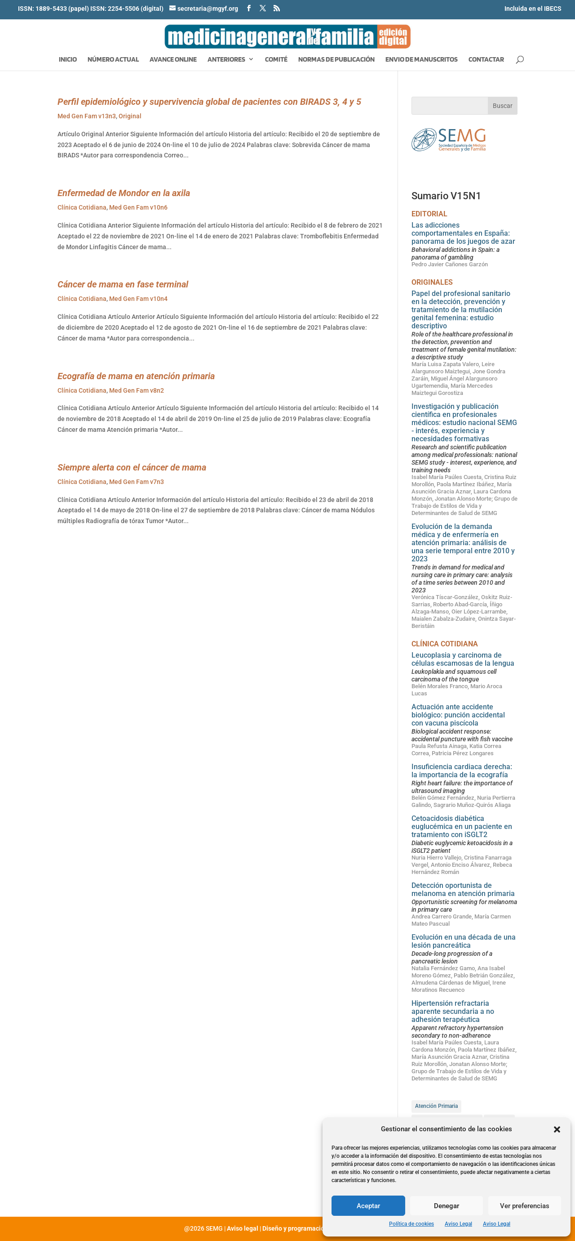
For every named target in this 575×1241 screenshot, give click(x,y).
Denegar (446, 1206)
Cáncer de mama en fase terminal (123, 284)
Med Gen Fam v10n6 (138, 207)
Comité (276, 59)
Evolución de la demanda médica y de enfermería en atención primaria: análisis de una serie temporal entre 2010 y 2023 (463, 542)
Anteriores (226, 59)
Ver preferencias (524, 1206)
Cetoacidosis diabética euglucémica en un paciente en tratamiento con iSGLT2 (461, 826)
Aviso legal (242, 1228)
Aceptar (368, 1206)
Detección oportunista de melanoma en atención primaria (463, 889)
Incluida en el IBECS (533, 8)
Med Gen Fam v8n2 (136, 390)
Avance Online (173, 59)
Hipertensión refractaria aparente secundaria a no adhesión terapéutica (452, 1011)
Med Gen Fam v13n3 (87, 116)
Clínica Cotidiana (82, 207)
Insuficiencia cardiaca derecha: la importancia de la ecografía (461, 770)
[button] (557, 1129)
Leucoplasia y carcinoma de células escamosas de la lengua (462, 659)
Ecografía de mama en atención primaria (136, 376)
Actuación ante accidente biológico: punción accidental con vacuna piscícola (458, 715)
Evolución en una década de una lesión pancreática (463, 941)
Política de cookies (411, 1224)
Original (130, 116)
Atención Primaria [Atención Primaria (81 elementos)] (436, 1106)
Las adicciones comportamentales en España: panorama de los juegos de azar (463, 233)
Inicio (68, 59)
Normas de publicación (336, 59)
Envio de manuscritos (421, 59)
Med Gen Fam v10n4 (138, 298)
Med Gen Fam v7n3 (136, 481)
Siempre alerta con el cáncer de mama (132, 467)
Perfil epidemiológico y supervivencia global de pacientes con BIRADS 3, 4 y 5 (209, 101)
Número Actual (113, 59)
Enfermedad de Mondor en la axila (124, 193)
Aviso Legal (458, 1224)
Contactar (486, 59)
